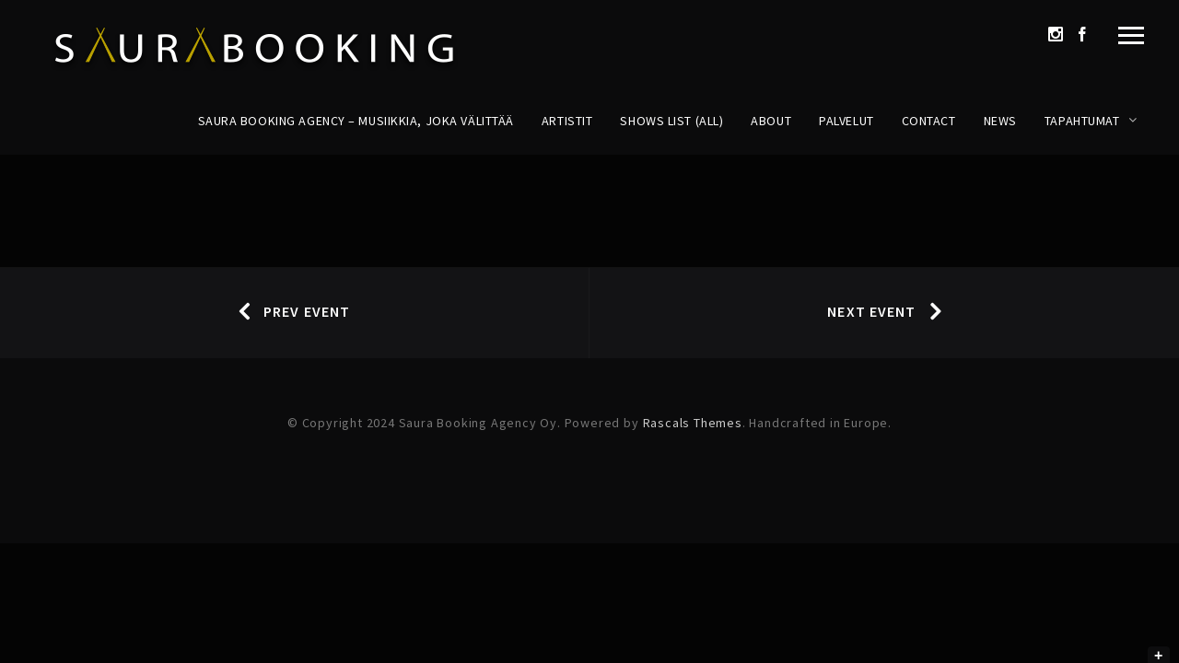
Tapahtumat (1082, 120)
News (1000, 120)
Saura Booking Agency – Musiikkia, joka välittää (356, 120)
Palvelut (846, 120)
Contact (929, 120)
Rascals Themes (692, 422)
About (771, 120)
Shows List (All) (671, 120)
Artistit (567, 120)
